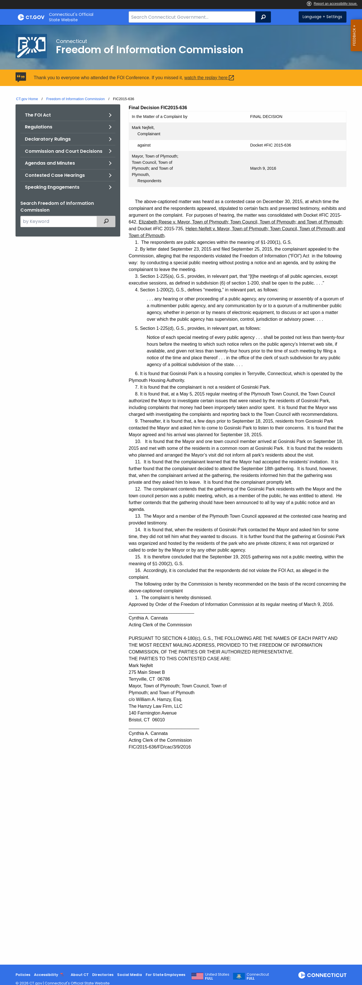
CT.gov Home (27, 99)
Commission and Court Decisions (63, 151)
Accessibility (46, 974)
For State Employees (165, 974)
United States (217, 976)
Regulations (38, 127)
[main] (181, 495)
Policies (23, 974)
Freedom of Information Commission (75, 99)
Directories (102, 974)
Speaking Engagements (52, 187)
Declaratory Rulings (48, 139)
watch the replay (210, 77)
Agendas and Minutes (50, 163)
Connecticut (258, 976)
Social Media (129, 974)
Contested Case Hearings (55, 175)
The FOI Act (38, 115)
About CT (80, 974)
